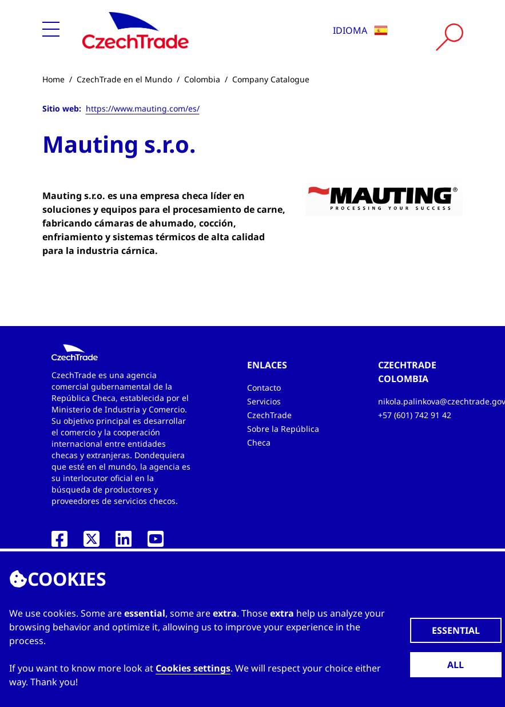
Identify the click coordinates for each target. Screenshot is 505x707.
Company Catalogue (270, 79)
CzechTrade (269, 415)
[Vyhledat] (449, 37)
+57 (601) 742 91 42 (414, 415)
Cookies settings (193, 668)
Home (53, 79)
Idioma (360, 30)
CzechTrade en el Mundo (124, 79)
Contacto (264, 387)
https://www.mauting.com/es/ (143, 108)
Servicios (264, 401)
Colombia (202, 79)
